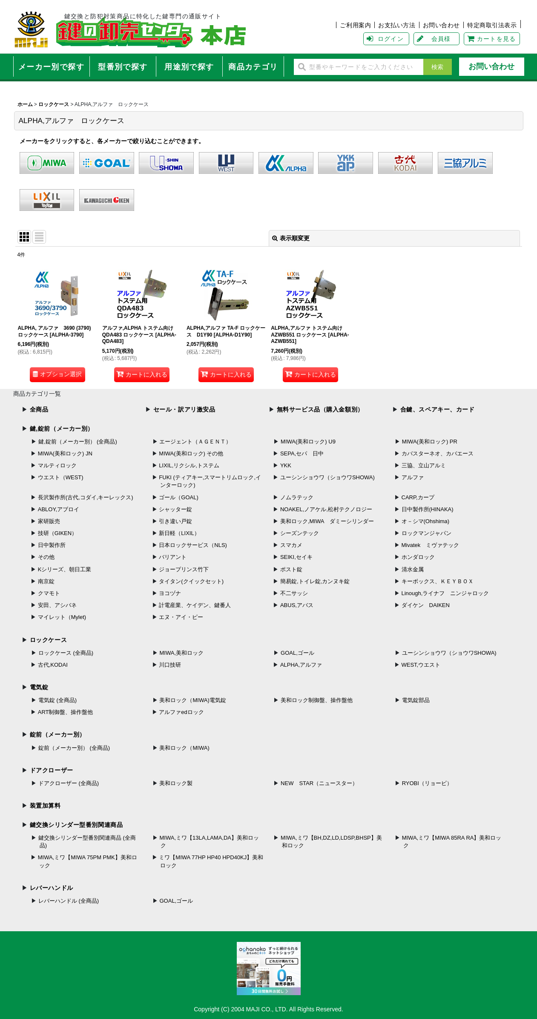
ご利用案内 (355, 25)
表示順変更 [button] (291, 238)
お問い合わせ (441, 25)
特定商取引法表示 (492, 25)
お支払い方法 (396, 25)
